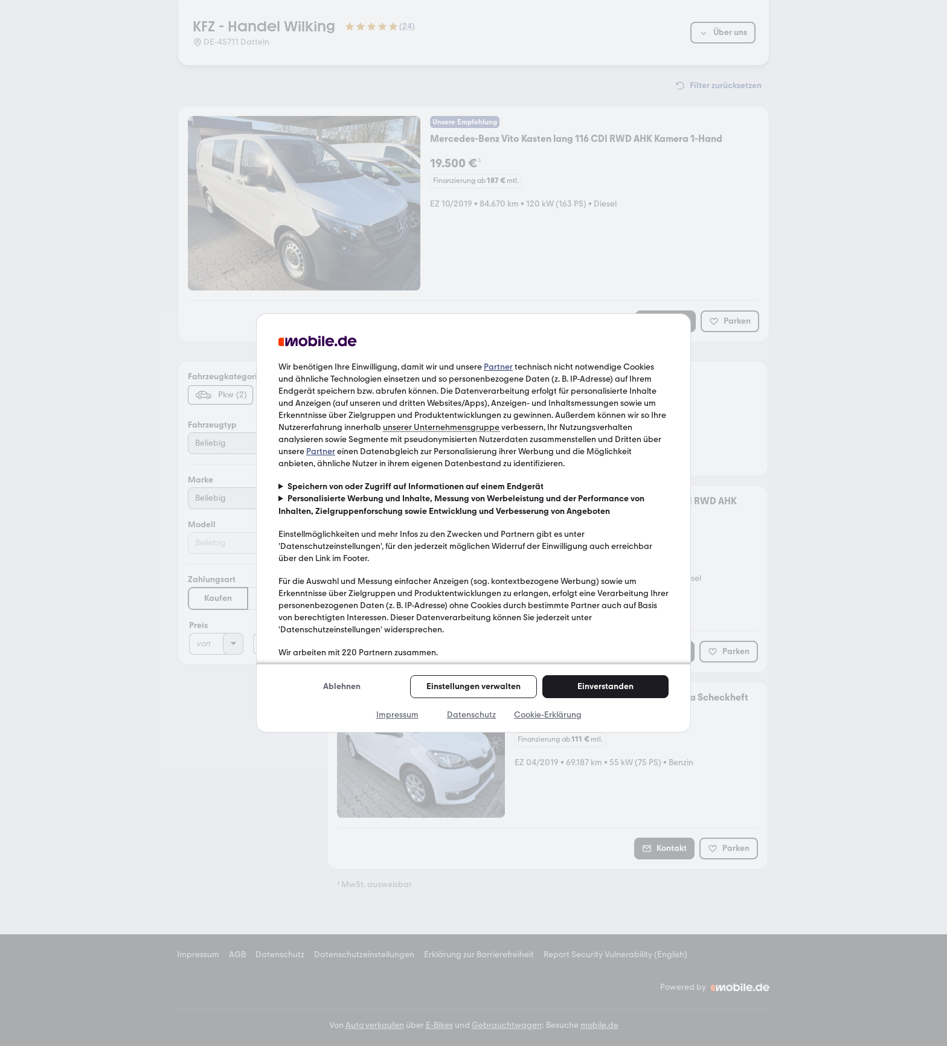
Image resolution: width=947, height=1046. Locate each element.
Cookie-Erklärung (548, 715)
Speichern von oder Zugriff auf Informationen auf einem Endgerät (415, 486)
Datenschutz (471, 715)
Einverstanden (605, 686)
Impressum (397, 715)
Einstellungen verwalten (473, 686)
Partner (498, 367)
